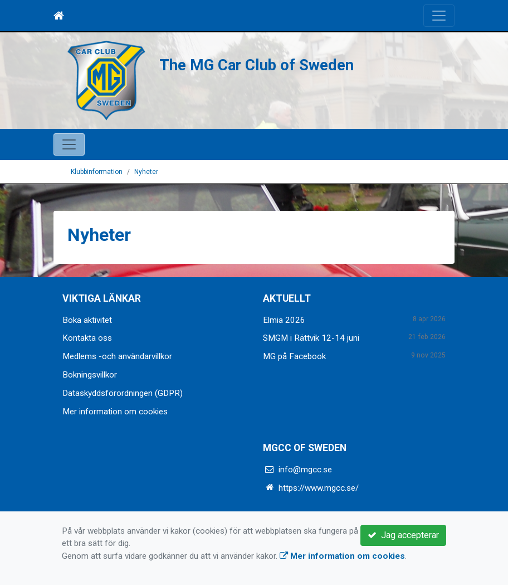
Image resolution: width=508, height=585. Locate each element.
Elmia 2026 (284, 320)
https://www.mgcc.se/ (319, 488)
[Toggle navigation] (439, 15)
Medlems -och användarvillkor (117, 356)
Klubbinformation (97, 172)
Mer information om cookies (115, 412)
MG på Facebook (294, 356)
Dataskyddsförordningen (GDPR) (122, 393)
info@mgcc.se (305, 470)
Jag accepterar (403, 535)
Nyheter (146, 172)
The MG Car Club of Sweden (256, 65)
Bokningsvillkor (89, 375)
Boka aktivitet (87, 320)
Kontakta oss (87, 338)
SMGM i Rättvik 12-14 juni (311, 338)
